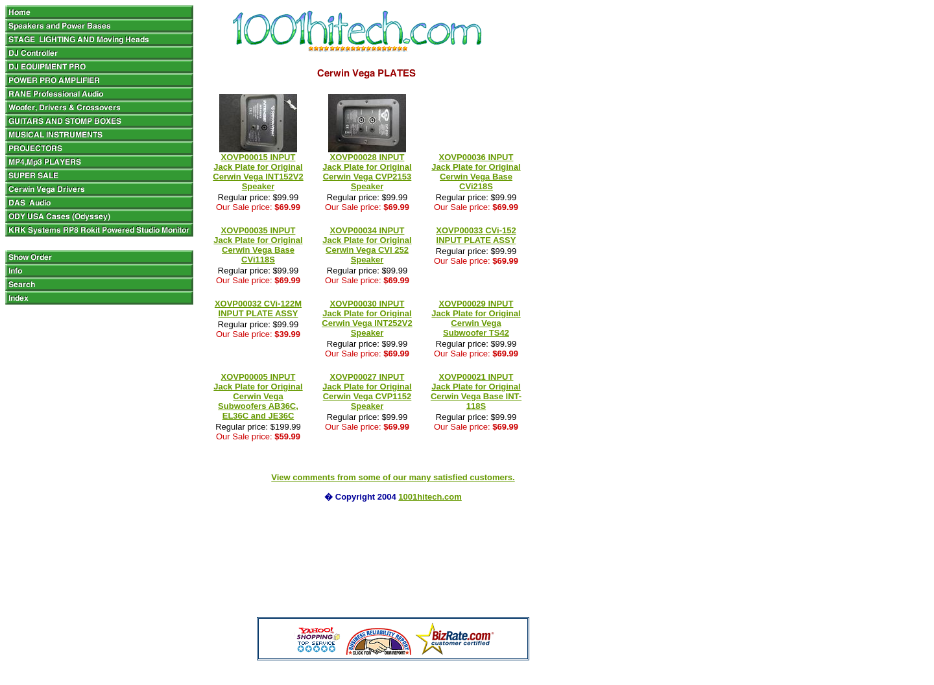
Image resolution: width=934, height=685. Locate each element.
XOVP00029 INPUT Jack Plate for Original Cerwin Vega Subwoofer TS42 (475, 318)
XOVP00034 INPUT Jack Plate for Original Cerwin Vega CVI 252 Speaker (366, 245)
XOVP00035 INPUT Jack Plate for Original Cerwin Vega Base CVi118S (257, 245)
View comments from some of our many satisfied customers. (392, 477)
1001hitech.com (430, 497)
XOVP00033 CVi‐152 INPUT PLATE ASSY (476, 235)
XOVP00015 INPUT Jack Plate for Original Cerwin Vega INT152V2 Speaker (258, 171)
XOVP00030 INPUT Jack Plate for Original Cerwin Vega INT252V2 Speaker (367, 318)
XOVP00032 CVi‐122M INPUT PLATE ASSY (258, 308)
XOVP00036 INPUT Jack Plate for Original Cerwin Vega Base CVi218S (475, 171)
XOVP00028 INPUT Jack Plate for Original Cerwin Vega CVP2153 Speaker (366, 171)
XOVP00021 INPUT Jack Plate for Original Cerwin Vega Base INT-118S (476, 391)
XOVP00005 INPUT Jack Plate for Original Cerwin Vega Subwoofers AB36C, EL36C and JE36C (257, 396)
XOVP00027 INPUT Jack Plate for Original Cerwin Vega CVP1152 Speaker (366, 391)
